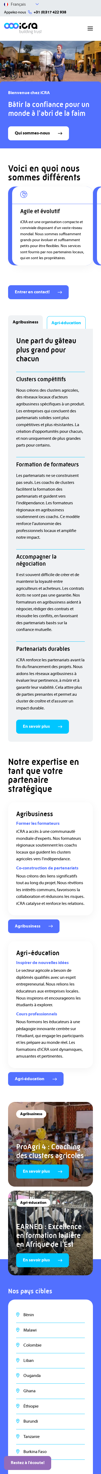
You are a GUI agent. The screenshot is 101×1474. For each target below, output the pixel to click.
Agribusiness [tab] (25, 322)
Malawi (30, 1330)
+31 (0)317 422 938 (50, 12)
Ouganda (32, 1375)
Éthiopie (31, 1406)
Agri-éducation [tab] (66, 322)
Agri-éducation (36, 1078)
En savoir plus (42, 726)
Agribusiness (34, 926)
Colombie (32, 1345)
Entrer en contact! (38, 292)
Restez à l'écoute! (27, 1462)
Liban (28, 1360)
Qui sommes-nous (38, 133)
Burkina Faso (35, 1451)
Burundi (30, 1421)
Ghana (29, 1391)
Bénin (28, 1314)
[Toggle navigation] (90, 28)
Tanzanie (31, 1436)
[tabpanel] (50, 535)
